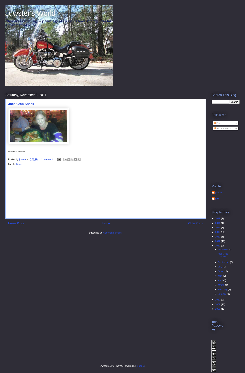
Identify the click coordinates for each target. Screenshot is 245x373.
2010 (218, 299)
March (221, 285)
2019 (218, 218)
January (222, 294)
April (220, 280)
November (223, 249)
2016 (218, 223)
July (220, 266)
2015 (218, 227)
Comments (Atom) (112, 232)
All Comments (222, 128)
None (19, 164)
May (220, 275)
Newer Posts (16, 223)
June (221, 271)
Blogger (140, 366)
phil (217, 198)
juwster (219, 192)
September (224, 262)
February (223, 289)
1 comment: (47, 159)
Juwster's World (30, 13)
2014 (218, 232)
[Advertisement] (105, 193)
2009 (218, 304)
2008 (218, 308)
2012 (218, 241)
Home (106, 223)
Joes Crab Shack (21, 104)
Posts (218, 123)
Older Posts (195, 223)
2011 (218, 245)
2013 (218, 236)
